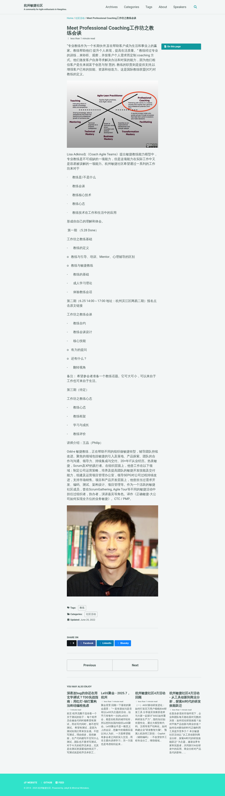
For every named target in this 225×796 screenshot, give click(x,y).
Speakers (179, 7)
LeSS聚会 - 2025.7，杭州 (116, 695)
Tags (148, 7)
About (162, 7)
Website (30, 782)
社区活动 (91, 614)
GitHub (46, 782)
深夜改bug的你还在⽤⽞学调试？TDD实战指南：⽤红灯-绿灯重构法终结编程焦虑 (82, 699)
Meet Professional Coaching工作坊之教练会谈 (110, 30)
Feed (59, 782)
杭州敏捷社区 (45, 7)
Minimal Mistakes (80, 788)
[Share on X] (72, 643)
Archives (111, 7)
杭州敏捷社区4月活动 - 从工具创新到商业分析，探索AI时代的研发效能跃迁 (185, 699)
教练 (82, 607)
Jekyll (66, 788)
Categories (131, 7)
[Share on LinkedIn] (105, 643)
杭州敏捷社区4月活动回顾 (150, 695)
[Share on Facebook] (86, 643)
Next (135, 665)
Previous (90, 665)
